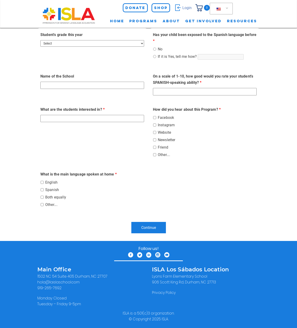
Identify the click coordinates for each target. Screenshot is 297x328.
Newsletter (166, 140)
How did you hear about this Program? (187, 109)
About (171, 21)
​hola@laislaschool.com (58, 282)
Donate (135, 7)
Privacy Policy (164, 292)
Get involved (203, 21)
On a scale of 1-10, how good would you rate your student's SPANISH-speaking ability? (203, 79)
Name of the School (57, 76)
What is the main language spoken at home (78, 174)
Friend (163, 147)
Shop (161, 7)
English (51, 182)
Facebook (166, 117)
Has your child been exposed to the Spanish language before (204, 37)
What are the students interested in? (72, 109)
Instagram (166, 125)
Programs (143, 21)
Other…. (164, 155)
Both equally (55, 197)
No (160, 49)
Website (164, 132)
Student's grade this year (61, 34)
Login (183, 7)
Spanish (52, 190)
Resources (242, 21)
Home (117, 21)
